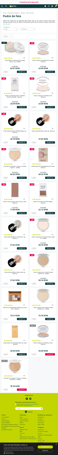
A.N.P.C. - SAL (41, 440)
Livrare (3, 419)
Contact (40, 433)
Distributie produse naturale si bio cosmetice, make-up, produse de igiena (10, 426)
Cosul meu (22, 424)
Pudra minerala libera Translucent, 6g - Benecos (15, 237)
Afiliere (22, 422)
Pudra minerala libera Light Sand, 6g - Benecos (15, 273)
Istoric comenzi (24, 419)
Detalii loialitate (6, 422)
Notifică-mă (50, 354)
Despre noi (41, 429)
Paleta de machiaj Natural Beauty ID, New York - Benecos (15, 308)
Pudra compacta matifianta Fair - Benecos (43, 96)
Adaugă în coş (22, 71)
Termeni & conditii (43, 431)
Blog (21, 431)
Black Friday (41, 424)
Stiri (21, 435)
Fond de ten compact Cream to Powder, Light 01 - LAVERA (15, 167)
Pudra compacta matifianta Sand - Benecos (43, 343)
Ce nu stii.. (22, 433)
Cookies (40, 438)
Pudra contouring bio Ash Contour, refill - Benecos (15, 202)
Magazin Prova (24, 429)
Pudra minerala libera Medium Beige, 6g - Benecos (15, 131)
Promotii (40, 419)
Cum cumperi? (5, 417)
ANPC (39, 437)
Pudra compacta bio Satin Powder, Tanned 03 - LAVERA (43, 273)
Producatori (41, 417)
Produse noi (41, 421)
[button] (20, 453)
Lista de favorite (24, 421)
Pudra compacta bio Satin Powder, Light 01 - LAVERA (43, 237)
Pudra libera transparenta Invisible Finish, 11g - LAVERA (15, 61)
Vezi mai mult (6, 24)
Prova (4, 13)
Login (21, 417)
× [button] (56, 444)
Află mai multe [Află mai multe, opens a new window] (9, 451)
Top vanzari (41, 422)
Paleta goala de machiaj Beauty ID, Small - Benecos (43, 167)
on (5, 58)
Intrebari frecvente (7, 429)
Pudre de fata (30, 13)
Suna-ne (30, 412)
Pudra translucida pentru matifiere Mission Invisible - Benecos (15, 96)
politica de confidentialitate (25, 405)
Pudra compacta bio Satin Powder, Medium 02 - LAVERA (43, 308)
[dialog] (29, 449)
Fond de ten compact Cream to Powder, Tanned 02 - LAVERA (15, 378)
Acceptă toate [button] (45, 447)
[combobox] (10, 29)
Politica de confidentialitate (45, 435)
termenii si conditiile (31, 404)
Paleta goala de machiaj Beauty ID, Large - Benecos (15, 343)
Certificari (40, 442)
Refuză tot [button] (45, 450)
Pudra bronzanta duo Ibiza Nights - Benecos (43, 202)
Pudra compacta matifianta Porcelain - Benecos (43, 61)
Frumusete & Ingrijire (13, 13)
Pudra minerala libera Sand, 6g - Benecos (43, 131)
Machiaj (23, 13)
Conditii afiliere (6, 421)
